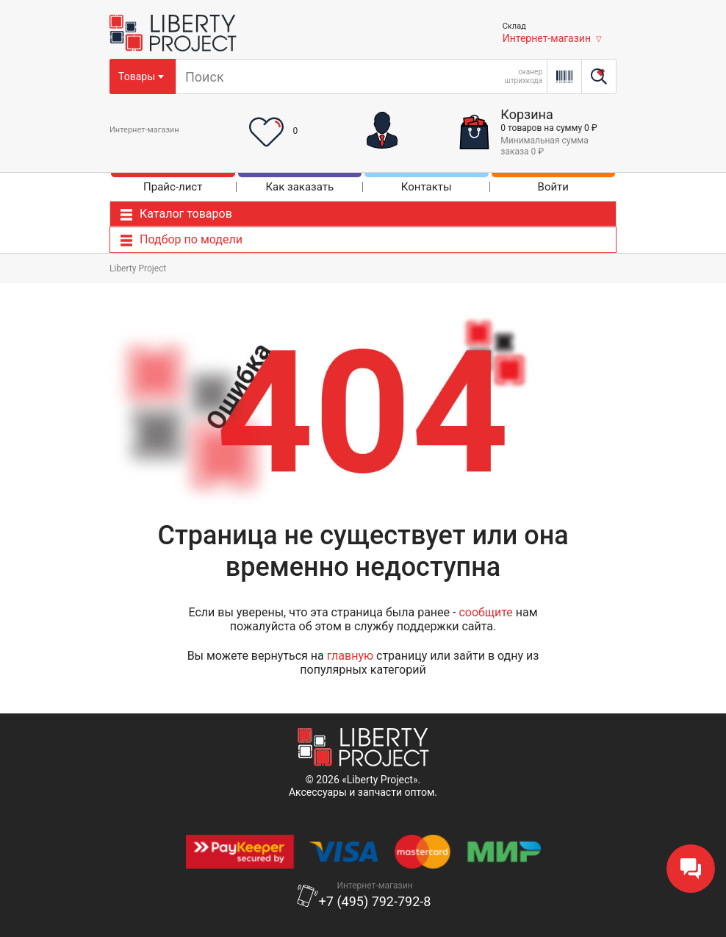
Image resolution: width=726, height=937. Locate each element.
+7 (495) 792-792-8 (375, 901)
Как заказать (299, 186)
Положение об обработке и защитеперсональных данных (363, 815)
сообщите (485, 612)
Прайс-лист (172, 186)
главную (350, 656)
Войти (553, 186)
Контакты (426, 186)
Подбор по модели (191, 239)
